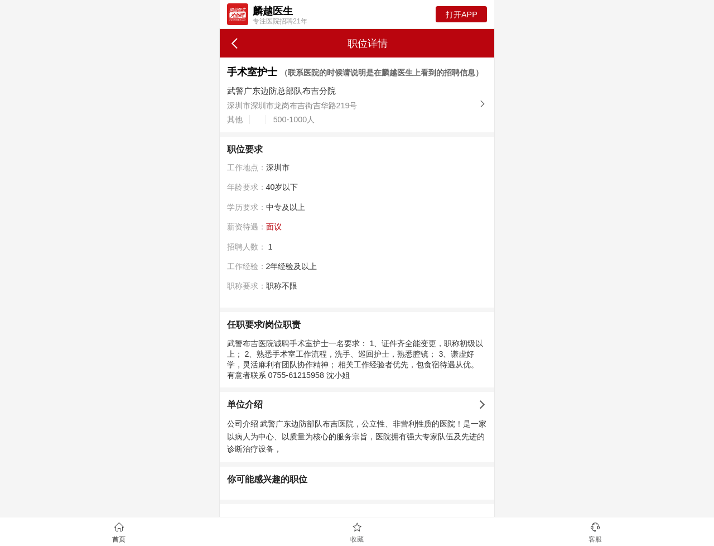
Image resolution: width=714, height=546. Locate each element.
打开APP (461, 14)
